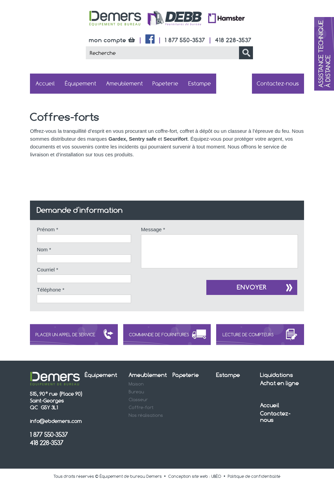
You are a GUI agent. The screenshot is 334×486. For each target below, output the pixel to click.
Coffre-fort (141, 408)
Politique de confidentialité (254, 477)
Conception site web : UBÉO (194, 477)
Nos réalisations (146, 416)
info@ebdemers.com (56, 422)
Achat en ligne (234, 83)
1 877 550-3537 (185, 40)
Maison (136, 384)
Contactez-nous (278, 83)
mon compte (113, 40)
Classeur (138, 400)
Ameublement (124, 83)
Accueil (45, 83)
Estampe (199, 83)
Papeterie (165, 83)
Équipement (80, 83)
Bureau (136, 392)
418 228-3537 (233, 40)
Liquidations (276, 375)
